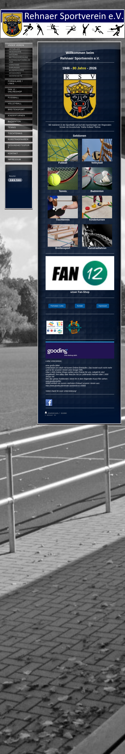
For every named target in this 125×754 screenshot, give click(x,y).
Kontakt (80, 306)
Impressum (103, 306)
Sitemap (64, 413)
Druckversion (52, 413)
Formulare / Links (57, 306)
